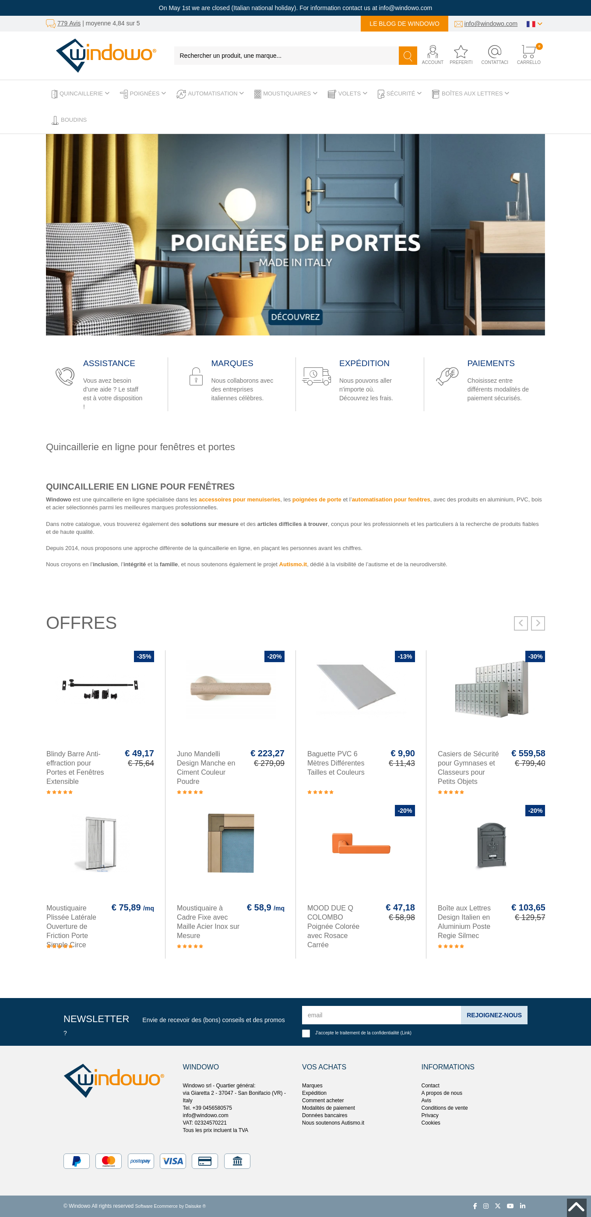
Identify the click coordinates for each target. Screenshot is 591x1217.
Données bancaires (324, 1115)
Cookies (431, 1123)
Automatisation (210, 94)
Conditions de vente (445, 1108)
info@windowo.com (491, 23)
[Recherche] (408, 55)
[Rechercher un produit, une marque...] (286, 55)
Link (406, 1032)
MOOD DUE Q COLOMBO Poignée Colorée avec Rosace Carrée (333, 926)
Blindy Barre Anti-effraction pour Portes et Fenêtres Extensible (75, 767)
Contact (431, 1086)
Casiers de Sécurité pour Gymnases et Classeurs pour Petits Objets (468, 767)
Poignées (143, 94)
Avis (426, 1100)
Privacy (430, 1115)
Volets (347, 94)
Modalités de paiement (328, 1108)
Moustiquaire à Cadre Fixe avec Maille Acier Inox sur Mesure (208, 921)
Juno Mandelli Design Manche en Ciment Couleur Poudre (206, 767)
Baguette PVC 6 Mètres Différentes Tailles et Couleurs (336, 763)
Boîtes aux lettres (470, 94)
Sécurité (400, 94)
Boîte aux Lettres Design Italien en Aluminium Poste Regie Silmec (464, 921)
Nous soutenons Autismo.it (333, 1123)
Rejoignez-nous (494, 1015)
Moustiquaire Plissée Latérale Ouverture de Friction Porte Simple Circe (71, 926)
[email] (381, 1015)
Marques (312, 1086)
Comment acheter (323, 1100)
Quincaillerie (80, 94)
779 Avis (69, 23)
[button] (430, 55)
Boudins (69, 120)
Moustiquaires (285, 94)
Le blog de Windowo (404, 23)
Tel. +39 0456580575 (207, 1108)
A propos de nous (442, 1093)
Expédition (314, 1093)
